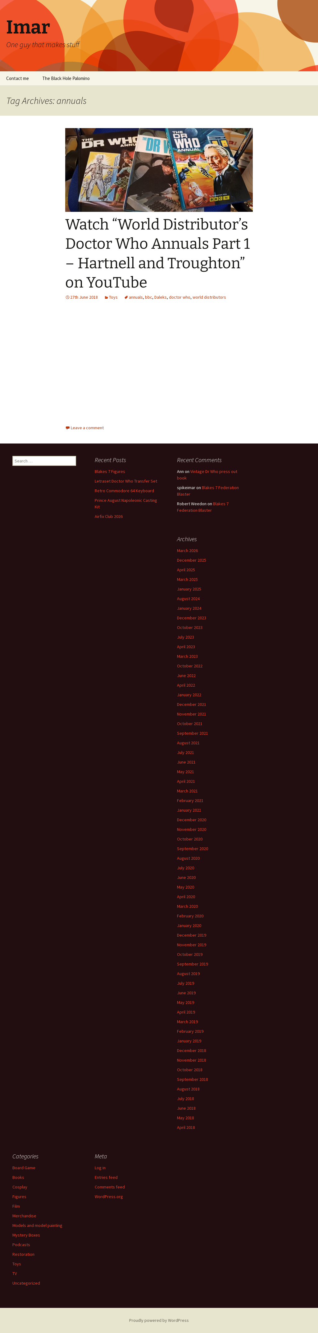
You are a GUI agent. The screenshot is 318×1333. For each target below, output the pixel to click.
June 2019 (186, 993)
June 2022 (186, 675)
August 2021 (188, 743)
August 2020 (188, 858)
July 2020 (185, 868)
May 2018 (185, 1118)
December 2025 (191, 560)
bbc (148, 297)
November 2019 (191, 944)
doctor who (179, 297)
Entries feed (106, 1177)
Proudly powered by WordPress (159, 1320)
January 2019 (189, 1041)
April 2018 (186, 1127)
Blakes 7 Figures (110, 471)
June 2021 (186, 762)
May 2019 (185, 1002)
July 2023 (185, 637)
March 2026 (187, 550)
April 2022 (186, 685)
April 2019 (186, 1012)
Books (18, 1177)
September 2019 (192, 964)
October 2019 (189, 954)
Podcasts (21, 1244)
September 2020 (192, 848)
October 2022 (189, 666)
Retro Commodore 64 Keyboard (124, 490)
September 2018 (192, 1079)
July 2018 (185, 1098)
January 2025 (189, 589)
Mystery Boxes (26, 1235)
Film (16, 1206)
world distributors (209, 297)
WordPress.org (109, 1196)
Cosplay (19, 1187)
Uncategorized (26, 1283)
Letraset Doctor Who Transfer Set (126, 481)
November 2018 (191, 1060)
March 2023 (187, 656)
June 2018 (186, 1108)
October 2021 (189, 723)
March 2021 (187, 791)
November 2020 (191, 829)
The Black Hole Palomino (66, 78)
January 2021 (189, 810)
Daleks (160, 297)
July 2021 (185, 752)
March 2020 (187, 906)
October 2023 (189, 627)
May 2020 (185, 887)
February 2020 (190, 916)
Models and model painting (37, 1225)
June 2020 (186, 877)
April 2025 (186, 570)
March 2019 (187, 1021)
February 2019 (190, 1031)
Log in (100, 1167)
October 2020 (189, 839)
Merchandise (24, 1216)
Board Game (23, 1167)
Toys (113, 297)
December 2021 (191, 704)
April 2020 (186, 896)
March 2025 (187, 579)
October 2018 (189, 1069)
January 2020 (189, 925)
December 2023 (191, 618)
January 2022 (189, 695)
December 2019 (191, 935)
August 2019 (188, 973)
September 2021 (192, 733)
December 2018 (191, 1050)
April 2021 (186, 781)
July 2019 (185, 983)
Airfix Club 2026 (109, 516)
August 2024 (188, 598)
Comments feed (110, 1187)
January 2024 (189, 608)
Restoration (23, 1254)
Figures (19, 1196)
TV (14, 1273)
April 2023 (186, 646)
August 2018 (188, 1089)
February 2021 (190, 800)
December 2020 (191, 820)
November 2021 (191, 714)
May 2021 (185, 771)
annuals (136, 297)
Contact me (17, 78)
